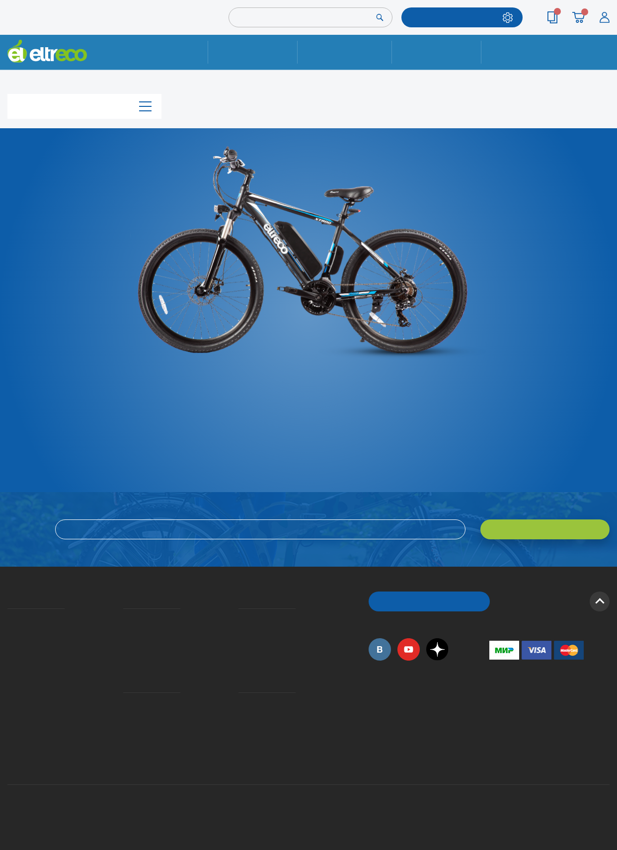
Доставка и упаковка (344, 52)
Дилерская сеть (240, 717)
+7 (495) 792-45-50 (604, 61)
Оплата (436, 52)
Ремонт (252, 52)
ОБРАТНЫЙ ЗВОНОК (429, 601)
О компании (9, 619)
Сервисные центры (241, 732)
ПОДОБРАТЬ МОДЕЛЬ (455, 17)
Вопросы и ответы (241, 619)
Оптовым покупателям (10, 717)
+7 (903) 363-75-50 (494, 757)
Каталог (84, 106)
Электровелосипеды (10, 648)
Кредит (124, 648)
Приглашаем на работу (10, 703)
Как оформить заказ (241, 633)
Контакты (526, 52)
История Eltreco (10, 633)
